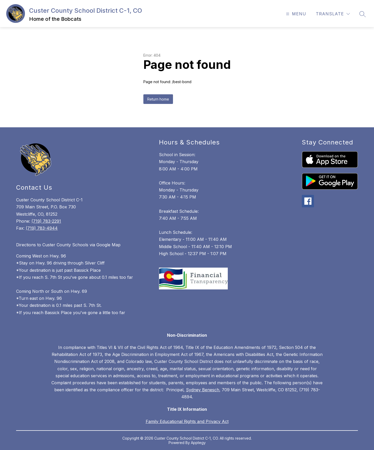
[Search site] (362, 14)
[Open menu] (295, 14)
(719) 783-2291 (46, 221)
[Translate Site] (333, 14)
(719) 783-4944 (42, 228)
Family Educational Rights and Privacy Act (187, 421)
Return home (158, 99)
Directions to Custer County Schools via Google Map (68, 244)
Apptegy (198, 442)
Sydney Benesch (202, 389)
